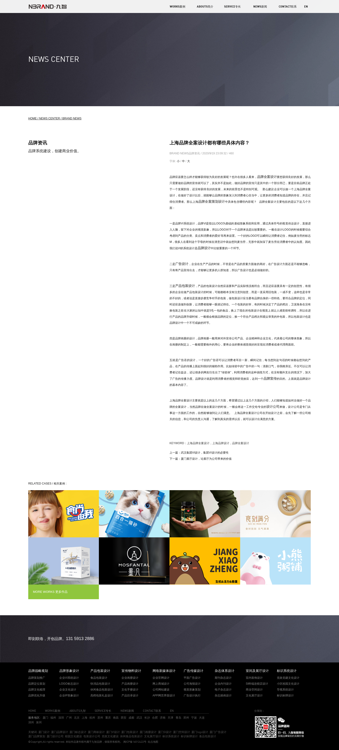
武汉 (139, 717)
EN (306, 6)
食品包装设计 (207, 736)
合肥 (155, 717)
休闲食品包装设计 (131, 736)
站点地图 (153, 741)
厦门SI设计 (165, 732)
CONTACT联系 (288, 6)
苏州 (100, 717)
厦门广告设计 (218, 732)
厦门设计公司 (55, 736)
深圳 (61, 717)
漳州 (31, 722)
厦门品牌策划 (36, 736)
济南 (162, 717)
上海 (84, 717)
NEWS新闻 (260, 6)
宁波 (194, 717)
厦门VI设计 (113, 732)
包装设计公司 (91, 736)
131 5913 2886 (80, 638)
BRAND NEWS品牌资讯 (185, 153)
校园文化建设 (73, 736)
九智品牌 (97, 741)
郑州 (186, 717)
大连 (202, 717)
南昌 (116, 717)
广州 (69, 717)
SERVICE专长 (232, 6)
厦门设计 (44, 732)
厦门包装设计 (129, 732)
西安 (123, 717)
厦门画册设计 (148, 732)
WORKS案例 (177, 6)
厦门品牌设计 (59, 732)
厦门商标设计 (96, 732)
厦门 (45, 717)
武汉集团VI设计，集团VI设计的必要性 (205, 452)
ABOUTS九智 (77, 710)
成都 (131, 717)
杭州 (92, 717)
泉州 (39, 722)
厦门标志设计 (77, 732)
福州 (53, 717)
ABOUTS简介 (205, 6)
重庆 (108, 717)
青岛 (178, 717)
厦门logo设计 (199, 732)
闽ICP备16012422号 (134, 741)
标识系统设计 (170, 736)
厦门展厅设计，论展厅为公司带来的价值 (206, 458)
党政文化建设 (110, 736)
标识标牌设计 (189, 736)
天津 (170, 717)
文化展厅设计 (152, 736)
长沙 (147, 717)
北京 (77, 717)
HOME (32, 710)
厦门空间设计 (181, 732)
